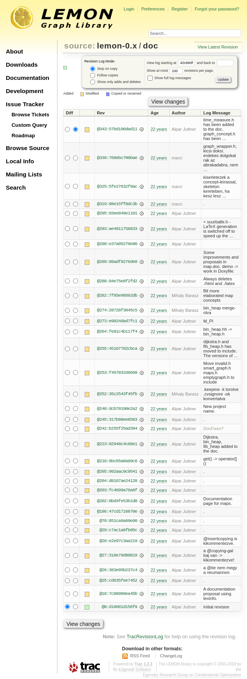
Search (16, 187)
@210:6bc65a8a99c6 (117, 461)
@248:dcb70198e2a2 (117, 409)
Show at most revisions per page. (180, 71)
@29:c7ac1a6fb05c (118, 531)
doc (150, 45)
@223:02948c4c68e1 (117, 444)
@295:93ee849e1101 (117, 213)
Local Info (20, 161)
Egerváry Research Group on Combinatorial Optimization (192, 676)
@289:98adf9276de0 (117, 262)
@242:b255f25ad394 (117, 429)
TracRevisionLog (145, 638)
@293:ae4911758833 (117, 229)
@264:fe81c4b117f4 (117, 332)
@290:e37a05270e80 (117, 244)
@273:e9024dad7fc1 (117, 321)
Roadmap (23, 135)
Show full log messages (169, 78)
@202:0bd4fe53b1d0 (117, 502)
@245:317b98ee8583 (117, 420)
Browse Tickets (30, 114)
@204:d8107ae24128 (117, 482)
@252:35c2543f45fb (117, 394)
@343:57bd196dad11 (117, 129)
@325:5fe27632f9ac (117, 186)
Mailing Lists (24, 174)
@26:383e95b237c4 (118, 571)
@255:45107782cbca (117, 349)
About (14, 51)
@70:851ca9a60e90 (118, 522)
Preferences (153, 9)
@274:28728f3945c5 (117, 311)
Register (180, 9)
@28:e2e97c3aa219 (118, 542)
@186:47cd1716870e (117, 513)
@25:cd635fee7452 (118, 582)
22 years (159, 129)
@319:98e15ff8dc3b (117, 204)
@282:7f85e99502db (117, 296)
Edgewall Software (134, 671)
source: (79, 45)
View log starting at (172, 63)
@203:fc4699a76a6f (117, 491)
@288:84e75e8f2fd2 (117, 281)
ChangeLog (171, 657)
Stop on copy (103, 68)
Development (24, 91)
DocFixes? (214, 429)
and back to (215, 63)
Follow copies (104, 75)
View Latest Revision (218, 47)
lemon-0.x (117, 45)
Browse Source (27, 148)
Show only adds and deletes (115, 82)
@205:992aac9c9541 (117, 472)
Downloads (22, 64)
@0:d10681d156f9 (119, 608)
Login (129, 9)
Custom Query (29, 125)
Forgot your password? (217, 9)
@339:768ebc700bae (117, 158)
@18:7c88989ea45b (118, 595)
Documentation (27, 77)
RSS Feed (140, 657)
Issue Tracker (25, 104)
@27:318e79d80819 (118, 556)
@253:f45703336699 (117, 373)
